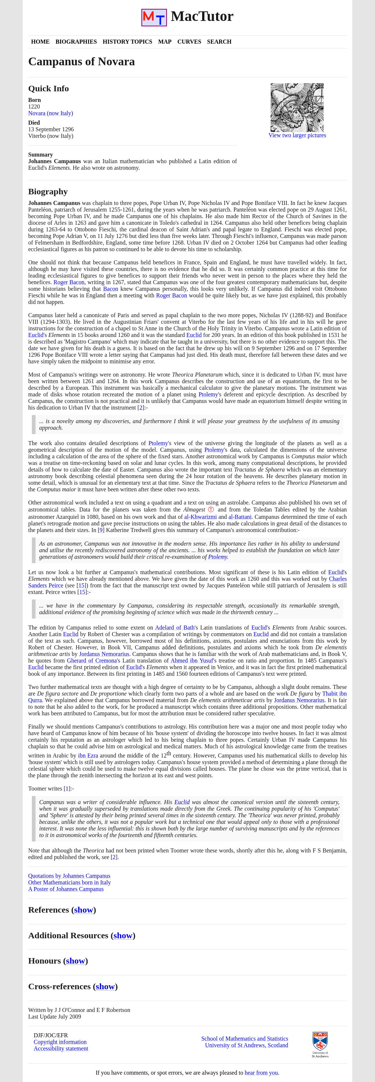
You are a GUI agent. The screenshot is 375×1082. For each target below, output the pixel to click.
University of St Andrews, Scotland (246, 1045)
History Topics (127, 41)
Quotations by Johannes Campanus (69, 876)
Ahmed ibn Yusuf (192, 660)
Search (219, 41)
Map (164, 41)
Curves (189, 41)
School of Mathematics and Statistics (244, 1038)
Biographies (76, 41)
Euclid (36, 335)
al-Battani (240, 517)
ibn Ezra (88, 755)
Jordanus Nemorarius (104, 654)
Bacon (110, 289)
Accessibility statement (61, 1048)
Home (40, 41)
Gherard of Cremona (92, 660)
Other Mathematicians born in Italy (69, 882)
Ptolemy (208, 394)
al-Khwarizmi (200, 517)
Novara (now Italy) (50, 113)
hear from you (261, 1073)
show (83, 909)
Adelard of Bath (175, 627)
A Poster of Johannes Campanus (66, 889)
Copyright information (60, 1042)
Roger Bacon (69, 282)
